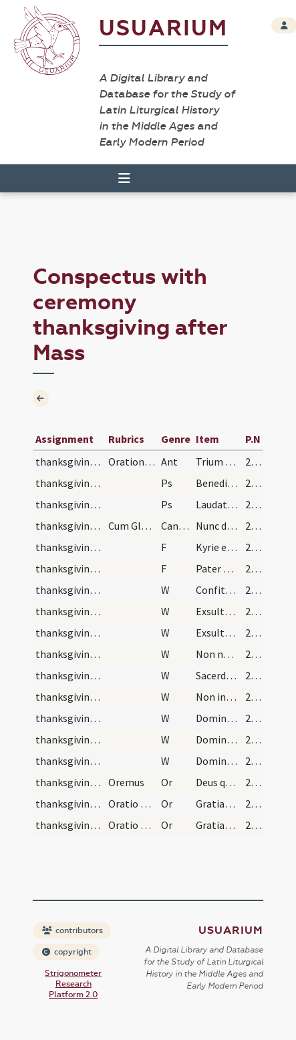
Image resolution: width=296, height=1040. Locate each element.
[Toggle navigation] (124, 178)
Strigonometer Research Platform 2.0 (73, 984)
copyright (67, 952)
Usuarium (163, 28)
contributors (72, 930)
